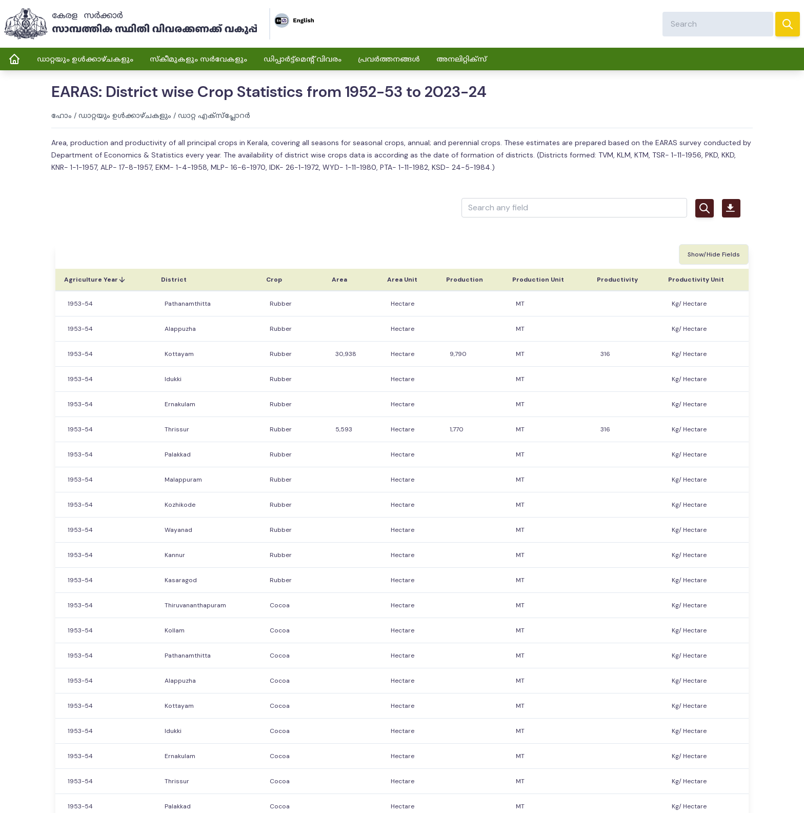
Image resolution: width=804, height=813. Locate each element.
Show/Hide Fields (714, 254)
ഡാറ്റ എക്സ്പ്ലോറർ (214, 115)
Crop (274, 279)
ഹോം (61, 115)
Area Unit (402, 279)
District (174, 279)
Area (339, 279)
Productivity (617, 279)
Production (464, 279)
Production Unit (538, 279)
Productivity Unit (696, 279)
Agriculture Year (95, 279)
